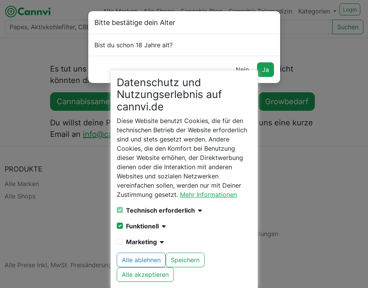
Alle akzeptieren (145, 274)
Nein (242, 69)
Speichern (185, 260)
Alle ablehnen (141, 260)
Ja (265, 69)
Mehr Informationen (208, 194)
